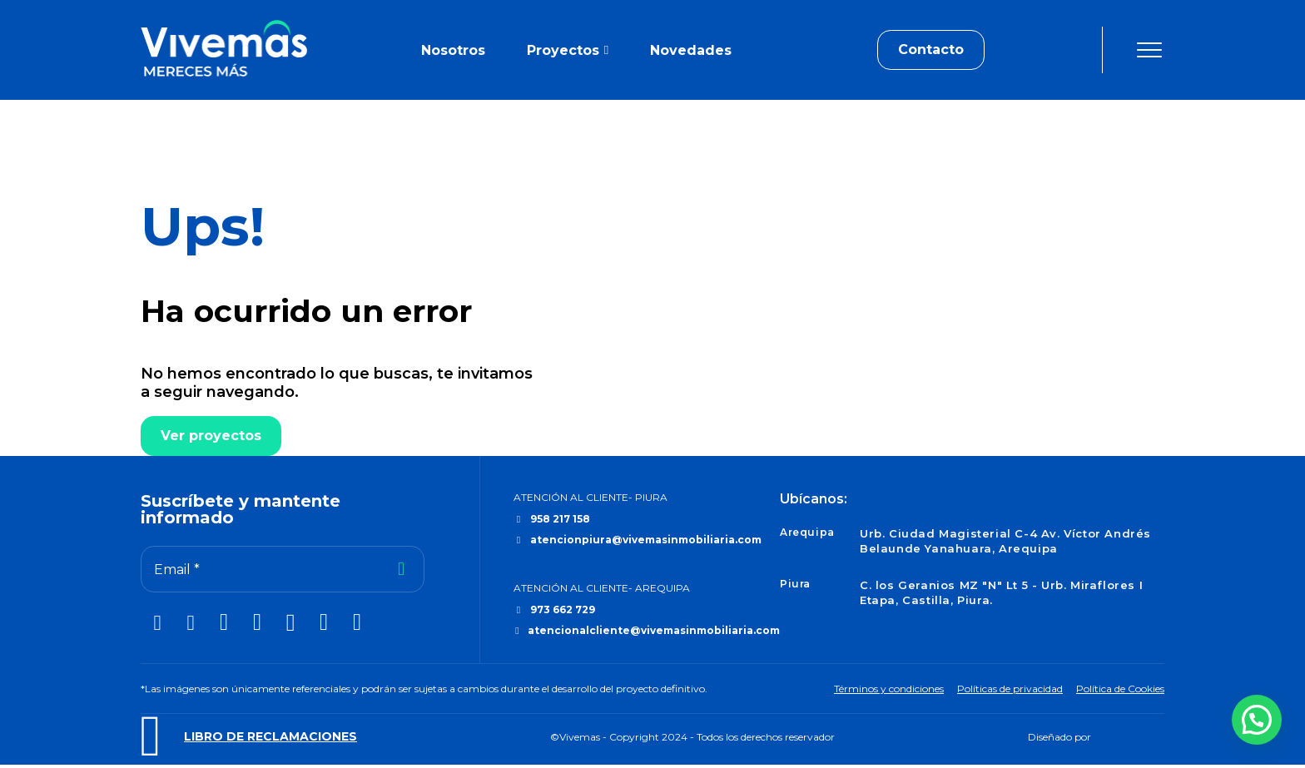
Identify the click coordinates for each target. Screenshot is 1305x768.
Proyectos (563, 50)
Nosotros (453, 50)
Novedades (691, 50)
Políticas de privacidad (1010, 688)
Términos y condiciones (889, 688)
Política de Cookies (1120, 688)
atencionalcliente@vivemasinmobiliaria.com (654, 630)
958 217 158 (560, 519)
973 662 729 (562, 609)
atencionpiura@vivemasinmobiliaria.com (646, 539)
